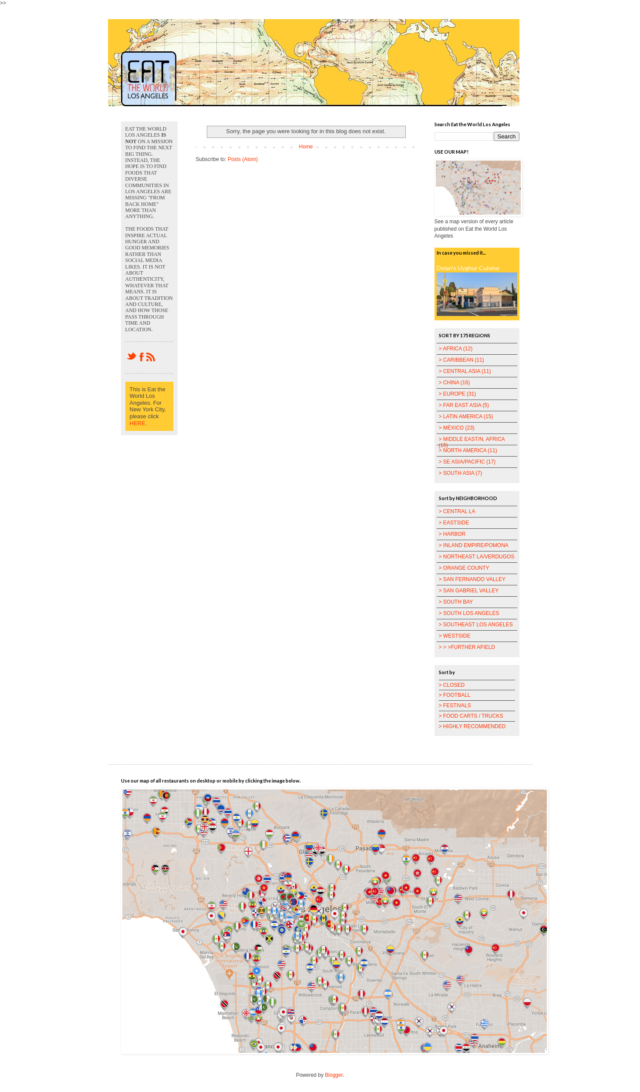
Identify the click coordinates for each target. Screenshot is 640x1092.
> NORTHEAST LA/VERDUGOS (477, 557)
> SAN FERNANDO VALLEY (472, 579)
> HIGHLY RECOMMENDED (472, 726)
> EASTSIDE (454, 523)
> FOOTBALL (455, 695)
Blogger (334, 1075)
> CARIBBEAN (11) (461, 360)
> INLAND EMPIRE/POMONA (474, 545)
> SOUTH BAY (456, 602)
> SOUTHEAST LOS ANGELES (476, 625)
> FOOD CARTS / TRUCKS (471, 716)
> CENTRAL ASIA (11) (465, 371)
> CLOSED (452, 685)
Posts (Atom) (243, 159)
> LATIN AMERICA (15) (466, 416)
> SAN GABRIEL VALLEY (469, 591)
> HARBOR (452, 534)
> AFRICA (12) (456, 349)
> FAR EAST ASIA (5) (464, 405)
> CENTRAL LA (457, 511)
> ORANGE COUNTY (464, 568)
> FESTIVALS (455, 705)
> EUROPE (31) (457, 394)
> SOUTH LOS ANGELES (469, 613)
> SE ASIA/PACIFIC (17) (467, 462)
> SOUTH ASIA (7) (460, 473)
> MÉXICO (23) (457, 428)
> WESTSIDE (455, 636)
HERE (137, 423)
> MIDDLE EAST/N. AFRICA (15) (472, 442)
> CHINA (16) (454, 383)
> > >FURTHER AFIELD (467, 647)
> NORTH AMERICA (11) (468, 450)
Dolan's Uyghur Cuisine (468, 268)
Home (306, 147)
